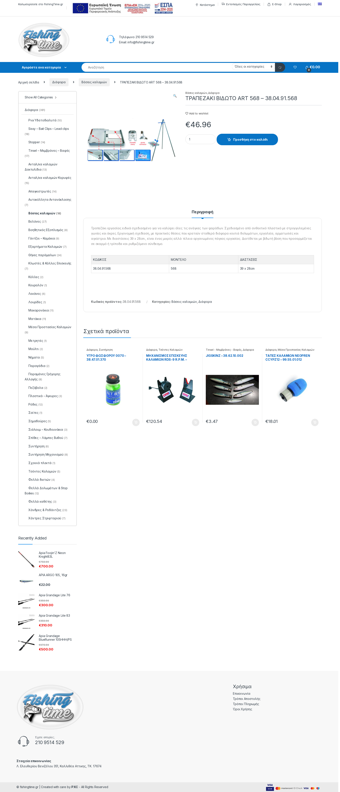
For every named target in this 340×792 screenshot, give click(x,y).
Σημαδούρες (38, 421)
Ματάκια (35, 319)
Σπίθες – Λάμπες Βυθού (46, 438)
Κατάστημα (204, 5)
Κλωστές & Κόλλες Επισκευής (48, 265)
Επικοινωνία (241, 693)
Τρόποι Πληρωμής (246, 704)
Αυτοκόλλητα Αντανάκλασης (48, 202)
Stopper (35, 142)
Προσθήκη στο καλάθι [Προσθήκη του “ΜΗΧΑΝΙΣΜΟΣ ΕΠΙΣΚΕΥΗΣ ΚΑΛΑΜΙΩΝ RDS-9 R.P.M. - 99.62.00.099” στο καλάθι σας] (195, 422)
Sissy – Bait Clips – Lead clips (47, 131)
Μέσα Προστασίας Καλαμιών (296, 349)
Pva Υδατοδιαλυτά (43, 120)
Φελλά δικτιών (40, 479)
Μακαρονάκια (39, 310)
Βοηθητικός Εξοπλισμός (46, 230)
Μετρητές (36, 340)
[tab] (202, 214)
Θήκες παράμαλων (43, 255)
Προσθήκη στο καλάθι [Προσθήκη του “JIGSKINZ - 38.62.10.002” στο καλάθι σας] (255, 422)
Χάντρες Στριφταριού (45, 518)
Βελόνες (36, 221)
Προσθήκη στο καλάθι (250, 139)
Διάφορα (59, 82)
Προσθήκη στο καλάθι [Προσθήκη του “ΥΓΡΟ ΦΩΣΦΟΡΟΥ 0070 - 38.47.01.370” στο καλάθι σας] (136, 422)
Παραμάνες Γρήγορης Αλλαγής (42, 376)
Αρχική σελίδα (28, 82)
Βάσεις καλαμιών (94, 82)
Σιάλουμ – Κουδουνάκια (46, 429)
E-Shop (274, 4)
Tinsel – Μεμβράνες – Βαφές (47, 153)
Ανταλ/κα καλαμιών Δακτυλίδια (41, 166)
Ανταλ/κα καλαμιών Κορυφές (48, 180)
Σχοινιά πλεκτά (40, 463)
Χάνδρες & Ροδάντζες (46, 510)
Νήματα (34, 357)
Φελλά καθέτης (40, 501)
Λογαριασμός (299, 4)
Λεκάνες (35, 293)
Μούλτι (34, 349)
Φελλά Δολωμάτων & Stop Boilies (46, 490)
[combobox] (157, 67)
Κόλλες (34, 277)
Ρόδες (34, 404)
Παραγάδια (37, 366)
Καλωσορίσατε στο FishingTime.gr (40, 4)
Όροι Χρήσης (242, 709)
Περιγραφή (202, 212)
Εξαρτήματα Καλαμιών (46, 246)
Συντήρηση (106, 349)
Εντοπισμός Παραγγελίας (240, 4)
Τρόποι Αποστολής (246, 699)
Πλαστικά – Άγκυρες (43, 396)
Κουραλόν (36, 285)
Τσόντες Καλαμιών (171, 349)
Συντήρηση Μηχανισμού (46, 454)
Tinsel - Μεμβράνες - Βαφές (224, 349)
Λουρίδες (35, 302)
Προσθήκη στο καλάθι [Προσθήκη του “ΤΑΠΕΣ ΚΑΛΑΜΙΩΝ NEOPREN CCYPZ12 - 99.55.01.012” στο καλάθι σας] (315, 422)
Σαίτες (33, 412)
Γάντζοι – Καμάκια (42, 238)
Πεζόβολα (36, 387)
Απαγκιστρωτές (40, 191)
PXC (74, 787)
